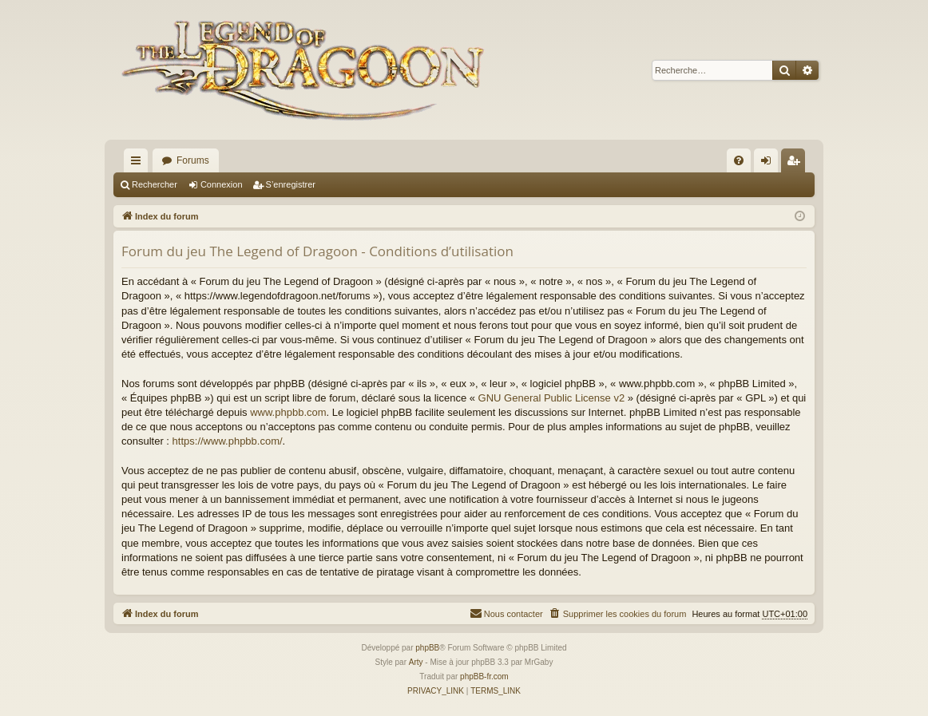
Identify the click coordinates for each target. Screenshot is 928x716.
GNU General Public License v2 (551, 398)
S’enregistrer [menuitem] (796, 163)
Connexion (221, 184)
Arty (416, 662)
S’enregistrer (290, 184)
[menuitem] (739, 160)
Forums (192, 160)
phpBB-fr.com (484, 676)
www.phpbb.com (288, 412)
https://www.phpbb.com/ (228, 441)
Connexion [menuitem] (769, 163)
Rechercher (154, 184)
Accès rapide (139, 163)
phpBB (427, 647)
